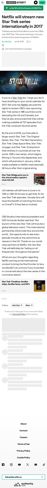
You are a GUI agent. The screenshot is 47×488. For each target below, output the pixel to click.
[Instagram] (11, 464)
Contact (24, 430)
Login (42, 2)
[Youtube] (19, 464)
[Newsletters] (35, 464)
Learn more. (41, 12)
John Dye (8, 41)
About (23, 424)
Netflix (24, 104)
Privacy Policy (23, 451)
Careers (23, 437)
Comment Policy (18, 314)
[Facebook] (3, 464)
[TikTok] (44, 464)
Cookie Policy (23, 457)
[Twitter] (27, 464)
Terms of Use (23, 444)
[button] (23, 2)
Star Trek (18, 97)
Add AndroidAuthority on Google (17, 49)
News (4, 299)
